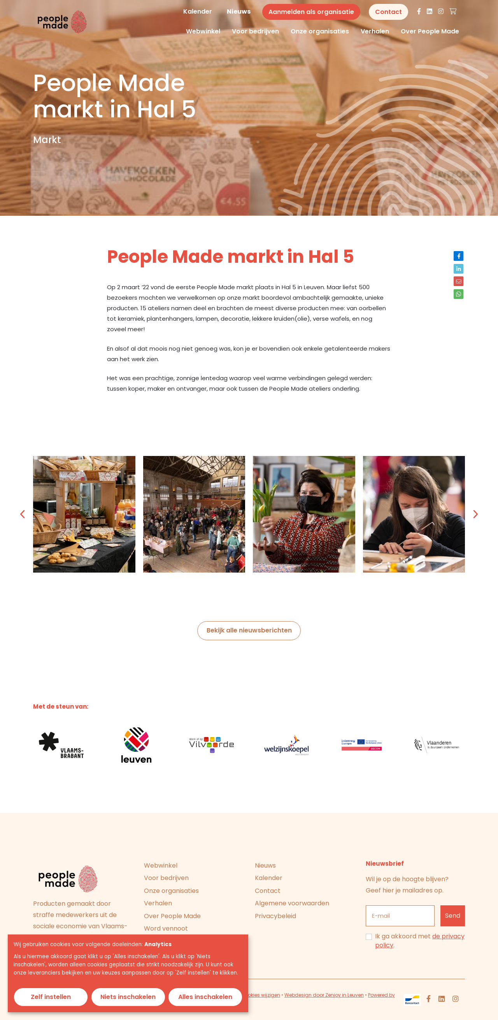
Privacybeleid (275, 916)
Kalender (197, 11)
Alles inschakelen (205, 996)
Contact (268, 890)
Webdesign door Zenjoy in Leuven (324, 995)
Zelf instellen (51, 996)
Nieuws (239, 11)
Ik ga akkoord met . (420, 941)
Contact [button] (388, 11)
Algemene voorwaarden (292, 903)
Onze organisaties (320, 31)
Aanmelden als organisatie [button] (311, 11)
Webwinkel (203, 31)
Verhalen (375, 31)
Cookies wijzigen (260, 995)
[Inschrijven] (452, 916)
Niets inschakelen (128, 996)
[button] (23, 514)
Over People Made (430, 31)
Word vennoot (166, 928)
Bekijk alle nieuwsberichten (249, 630)
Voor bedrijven (255, 31)
